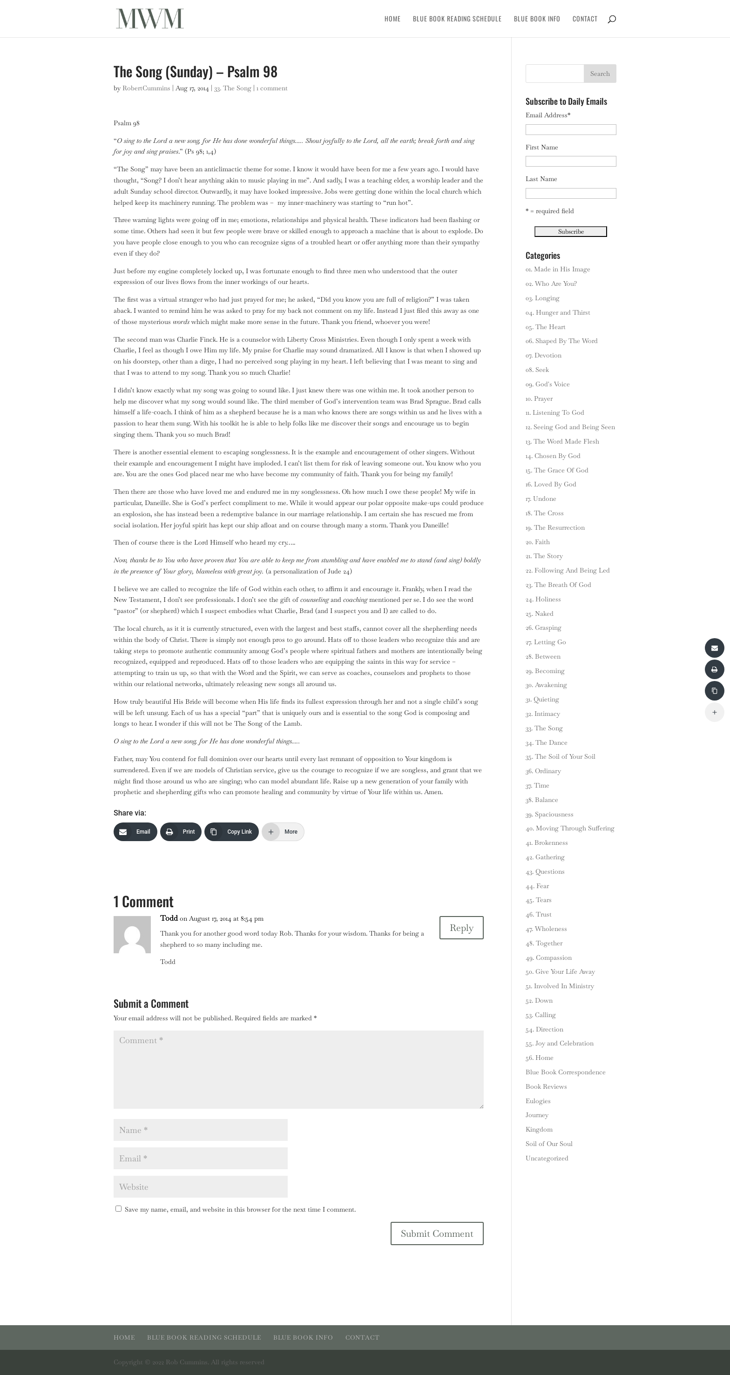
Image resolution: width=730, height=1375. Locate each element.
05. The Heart (546, 327)
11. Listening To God (555, 412)
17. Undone (541, 498)
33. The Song (232, 88)
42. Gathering (545, 857)
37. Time (537, 785)
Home (393, 19)
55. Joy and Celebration (560, 1043)
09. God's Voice (548, 384)
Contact (585, 19)
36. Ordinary (543, 771)
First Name (542, 147)
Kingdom (539, 1129)
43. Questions (545, 871)
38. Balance (542, 799)
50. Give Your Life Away (560, 971)
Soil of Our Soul (549, 1143)
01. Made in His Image (558, 269)
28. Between (543, 656)
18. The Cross (545, 513)
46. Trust (539, 914)
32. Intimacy (543, 713)
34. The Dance (547, 742)
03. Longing (543, 298)
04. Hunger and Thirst (558, 312)
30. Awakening (546, 685)
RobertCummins (146, 88)
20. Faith (538, 542)
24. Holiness (543, 599)
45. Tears (539, 900)
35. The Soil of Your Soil (560, 756)
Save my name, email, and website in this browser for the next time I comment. (240, 1209)
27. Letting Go (546, 642)
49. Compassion (549, 957)
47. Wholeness (546, 928)
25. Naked (540, 613)
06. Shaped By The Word (562, 341)
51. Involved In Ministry (560, 986)
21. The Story (544, 556)
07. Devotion (543, 355)
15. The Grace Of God (557, 470)
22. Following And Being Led (568, 570)
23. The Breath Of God (558, 584)
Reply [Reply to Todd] (461, 928)
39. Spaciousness (550, 814)
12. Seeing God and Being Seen (570, 427)
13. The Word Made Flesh (562, 441)
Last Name (541, 179)
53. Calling (541, 1015)
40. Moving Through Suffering (570, 828)
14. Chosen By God (553, 456)
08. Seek (537, 369)
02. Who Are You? (551, 283)
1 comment (272, 88)
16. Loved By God (551, 484)
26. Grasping (543, 627)
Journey (537, 1115)
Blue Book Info (537, 19)
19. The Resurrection (555, 527)
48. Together (544, 943)
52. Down (539, 1000)
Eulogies (538, 1101)
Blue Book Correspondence (566, 1072)
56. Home (540, 1057)
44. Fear (537, 886)
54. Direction (544, 1029)
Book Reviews (546, 1086)
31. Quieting (542, 699)
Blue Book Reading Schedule (457, 19)
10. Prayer (539, 398)
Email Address (548, 115)
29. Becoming (545, 671)
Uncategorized (547, 1158)
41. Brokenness (547, 842)
